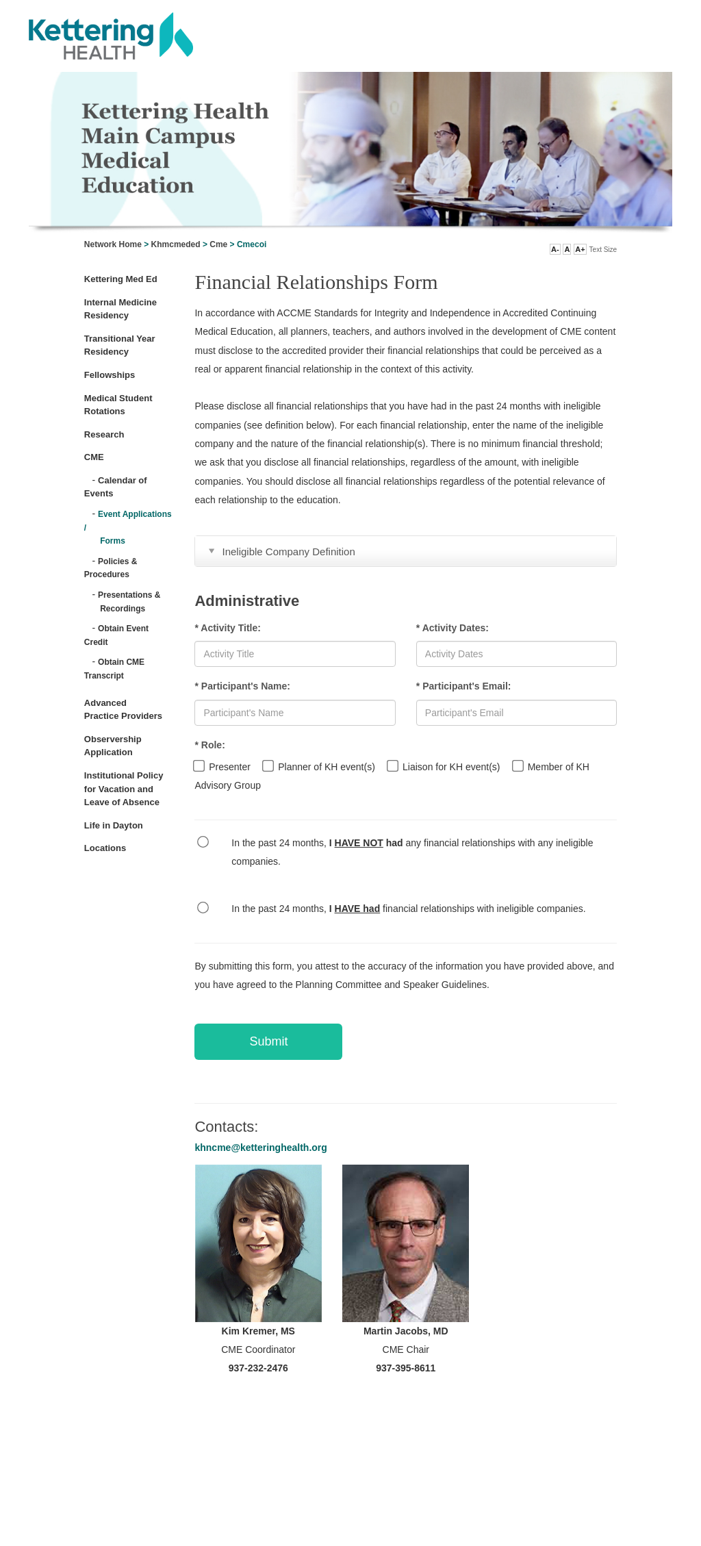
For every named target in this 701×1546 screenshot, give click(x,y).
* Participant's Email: (463, 686)
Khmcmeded (176, 244)
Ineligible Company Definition (288, 551)
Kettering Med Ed (120, 279)
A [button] (567, 249)
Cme (218, 244)
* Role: (209, 744)
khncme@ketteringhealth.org (260, 1147)
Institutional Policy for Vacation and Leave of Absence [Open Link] (124, 788)
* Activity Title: (227, 627)
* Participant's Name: (242, 686)
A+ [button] (580, 249)
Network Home (113, 244)
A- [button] (555, 249)
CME (94, 457)
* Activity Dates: (452, 627)
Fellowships (109, 375)
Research (104, 434)
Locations (105, 848)
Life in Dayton (113, 825)
